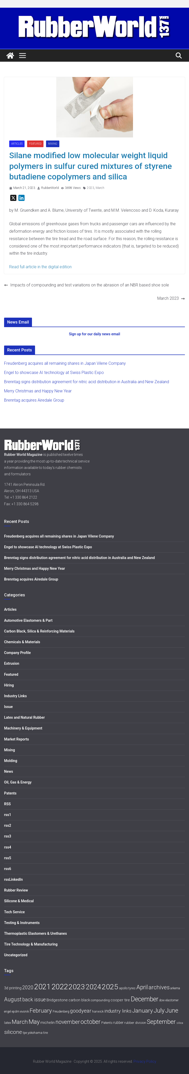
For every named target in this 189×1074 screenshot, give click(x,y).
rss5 (7, 858)
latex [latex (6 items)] (7, 1023)
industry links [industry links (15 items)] (117, 1011)
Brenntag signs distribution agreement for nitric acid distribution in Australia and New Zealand (86, 381)
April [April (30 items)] (142, 987)
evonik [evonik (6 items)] (24, 1011)
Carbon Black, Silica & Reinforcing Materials (39, 631)
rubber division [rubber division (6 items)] (135, 1023)
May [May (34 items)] (34, 1021)
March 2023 (171, 298)
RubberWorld (50, 188)
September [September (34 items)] (161, 1021)
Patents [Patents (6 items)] (107, 1023)
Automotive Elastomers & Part (28, 620)
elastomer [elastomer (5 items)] (172, 1000)
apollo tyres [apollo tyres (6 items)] (127, 988)
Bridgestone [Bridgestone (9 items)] (57, 1000)
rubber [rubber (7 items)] (118, 1023)
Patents (10, 793)
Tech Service (14, 912)
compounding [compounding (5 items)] (100, 1000)
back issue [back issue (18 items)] (34, 1000)
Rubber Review (16, 890)
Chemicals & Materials (22, 642)
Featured (35, 143)
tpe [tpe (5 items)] (25, 1033)
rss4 (7, 847)
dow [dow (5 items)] (162, 1000)
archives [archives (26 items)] (159, 987)
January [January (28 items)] (142, 1010)
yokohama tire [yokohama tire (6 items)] (38, 1033)
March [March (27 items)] (20, 1021)
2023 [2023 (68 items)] (77, 987)
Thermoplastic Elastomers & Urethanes (35, 933)
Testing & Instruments (22, 923)
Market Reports (16, 739)
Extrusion (11, 663)
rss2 (7, 825)
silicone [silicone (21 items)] (13, 1032)
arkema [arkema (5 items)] (175, 988)
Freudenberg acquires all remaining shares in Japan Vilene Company (65, 363)
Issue (8, 707)
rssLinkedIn (13, 879)
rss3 (7, 836)
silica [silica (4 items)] (179, 1023)
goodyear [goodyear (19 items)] (80, 1011)
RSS (7, 804)
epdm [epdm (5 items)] (15, 1011)
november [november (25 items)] (67, 1022)
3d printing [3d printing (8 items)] (12, 988)
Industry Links (15, 696)
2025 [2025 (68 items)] (110, 987)
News (8, 771)
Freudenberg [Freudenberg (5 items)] (61, 1011)
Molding (10, 761)
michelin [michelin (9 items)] (47, 1022)
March (100, 188)
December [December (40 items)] (144, 999)
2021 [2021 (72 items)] (42, 986)
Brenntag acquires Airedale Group (34, 400)
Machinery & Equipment (23, 728)
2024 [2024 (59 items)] (93, 987)
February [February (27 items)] (41, 1010)
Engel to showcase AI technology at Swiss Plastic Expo (54, 372)
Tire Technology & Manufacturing (31, 944)
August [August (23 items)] (12, 999)
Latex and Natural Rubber (24, 717)
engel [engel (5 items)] (7, 1011)
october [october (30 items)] (91, 1021)
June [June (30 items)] (171, 1010)
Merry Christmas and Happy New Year (38, 391)
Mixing (52, 143)
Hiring (9, 685)
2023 (90, 188)
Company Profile (17, 653)
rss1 (7, 815)
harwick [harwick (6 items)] (98, 1011)
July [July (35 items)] (159, 1010)
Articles (17, 143)
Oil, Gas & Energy (17, 782)
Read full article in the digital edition (40, 266)
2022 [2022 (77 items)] (59, 986)
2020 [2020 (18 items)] (28, 988)
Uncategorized (15, 955)
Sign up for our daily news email (94, 334)
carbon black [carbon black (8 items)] (79, 1000)
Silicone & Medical (19, 901)
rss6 (7, 869)
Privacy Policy (145, 1061)
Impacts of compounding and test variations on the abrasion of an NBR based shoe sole (86, 285)
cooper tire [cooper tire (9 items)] (120, 1000)
